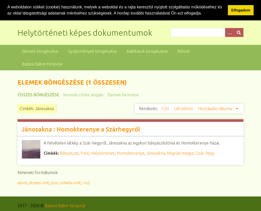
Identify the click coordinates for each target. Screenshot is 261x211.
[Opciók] (229, 32)
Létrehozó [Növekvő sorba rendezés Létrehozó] (184, 108)
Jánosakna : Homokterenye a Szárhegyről (81, 129)
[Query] (207, 32)
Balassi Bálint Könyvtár (42, 63)
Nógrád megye (180, 153)
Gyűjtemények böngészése (92, 51)
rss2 (86, 182)
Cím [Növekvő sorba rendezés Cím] (166, 108)
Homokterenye (130, 153)
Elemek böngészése (40, 51)
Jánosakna (155, 153)
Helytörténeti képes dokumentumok (85, 32)
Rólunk (183, 51)
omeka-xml (70, 182)
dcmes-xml (39, 182)
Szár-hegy (205, 153)
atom (22, 182)
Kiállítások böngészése (147, 51)
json (54, 182)
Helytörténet (103, 153)
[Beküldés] (238, 32)
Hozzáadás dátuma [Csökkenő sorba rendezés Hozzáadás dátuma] (215, 108)
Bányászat (69, 153)
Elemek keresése (123, 94)
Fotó (85, 153)
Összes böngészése (38, 94)
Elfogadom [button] (240, 10)
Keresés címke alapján (83, 94)
